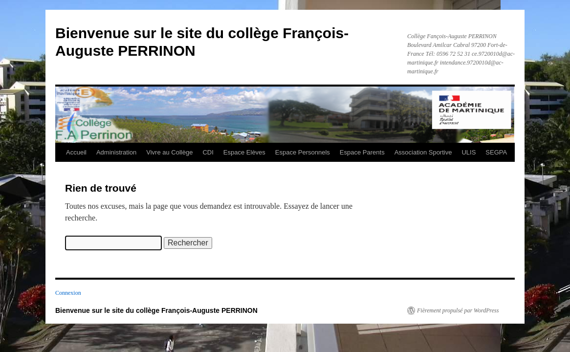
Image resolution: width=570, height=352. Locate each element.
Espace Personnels (302, 152)
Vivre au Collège (169, 152)
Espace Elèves (244, 152)
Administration (116, 152)
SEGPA (496, 152)
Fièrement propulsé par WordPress (458, 310)
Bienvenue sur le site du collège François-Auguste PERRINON (156, 310)
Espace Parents (362, 152)
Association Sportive (423, 152)
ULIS (468, 152)
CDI (207, 152)
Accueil (76, 152)
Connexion (68, 292)
